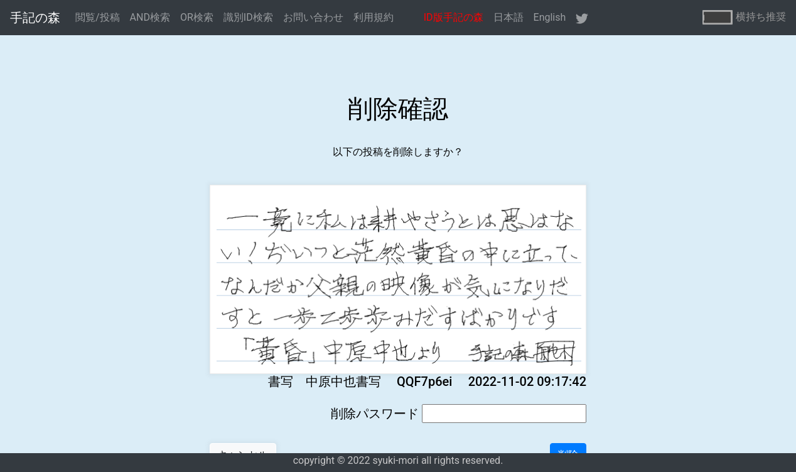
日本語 (508, 17)
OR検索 (196, 17)
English (550, 17)
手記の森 (35, 17)
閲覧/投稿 (97, 17)
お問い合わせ (313, 17)
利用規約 (373, 17)
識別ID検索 (248, 17)
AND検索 (150, 17)
